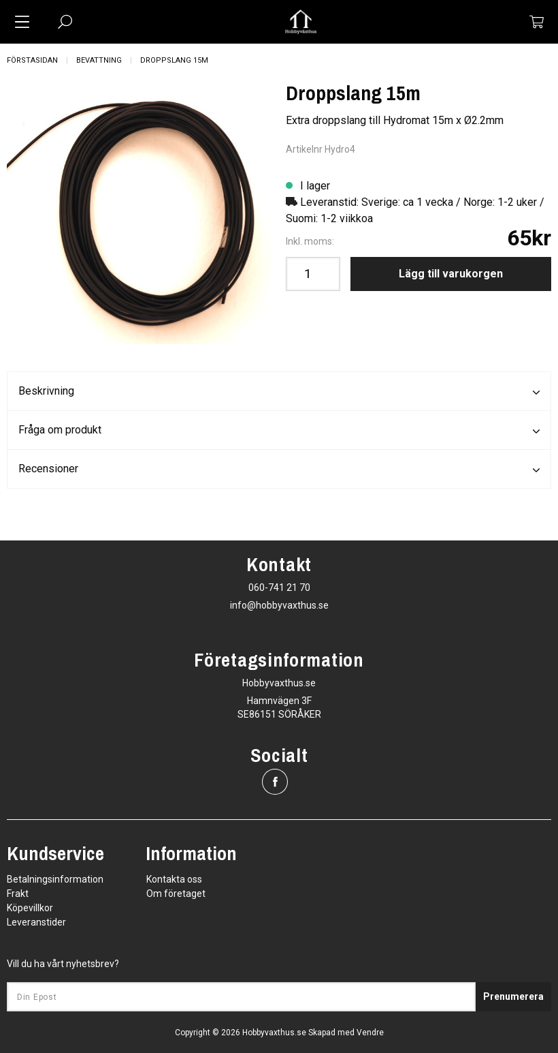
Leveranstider (36, 922)
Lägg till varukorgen (451, 273)
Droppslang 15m (174, 60)
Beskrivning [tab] (279, 391)
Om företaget (176, 893)
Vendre (370, 1032)
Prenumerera (513, 996)
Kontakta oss (174, 879)
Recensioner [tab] (279, 469)
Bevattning (99, 60)
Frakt (18, 893)
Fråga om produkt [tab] (279, 430)
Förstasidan (32, 60)
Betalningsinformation (55, 879)
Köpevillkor (30, 907)
